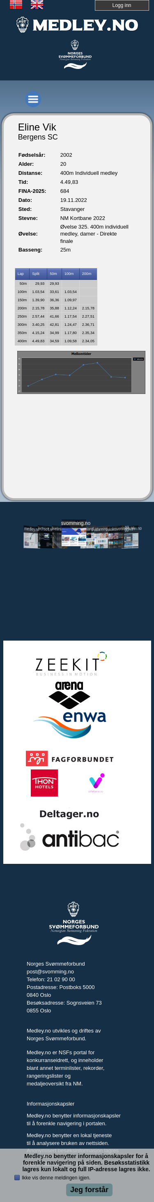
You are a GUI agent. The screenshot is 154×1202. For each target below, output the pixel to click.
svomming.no (74, 523)
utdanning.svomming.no (102, 528)
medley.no (31, 529)
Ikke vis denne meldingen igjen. (56, 1178)
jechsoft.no (46, 529)
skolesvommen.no (116, 528)
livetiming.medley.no (60, 529)
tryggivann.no (130, 529)
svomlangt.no (88, 529)
